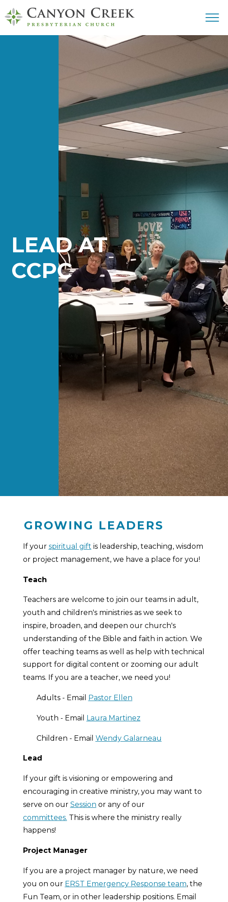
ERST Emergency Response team (126, 883)
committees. (45, 817)
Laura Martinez (114, 718)
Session (83, 804)
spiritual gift (70, 546)
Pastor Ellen (110, 697)
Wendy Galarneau (129, 738)
